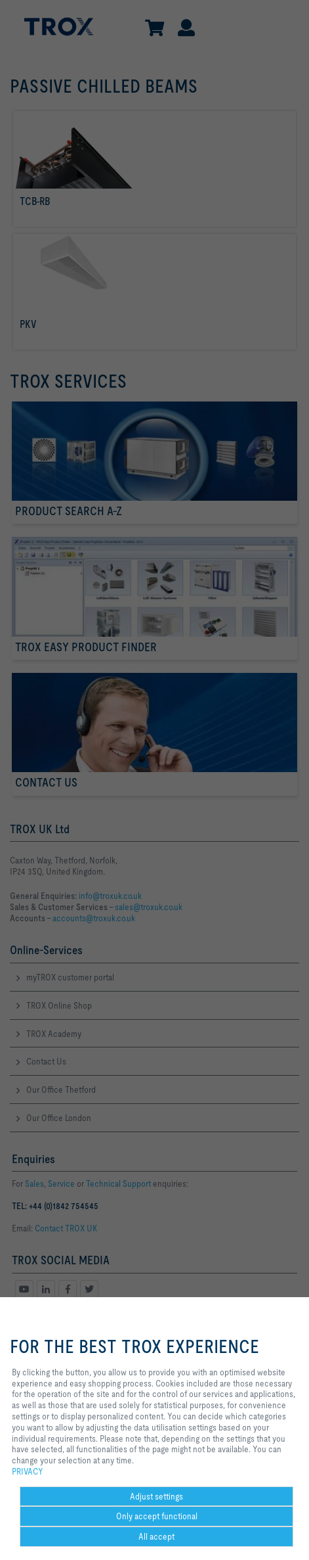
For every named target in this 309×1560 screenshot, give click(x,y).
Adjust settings (156, 1496)
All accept (156, 1536)
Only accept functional (156, 1516)
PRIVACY (27, 1471)
